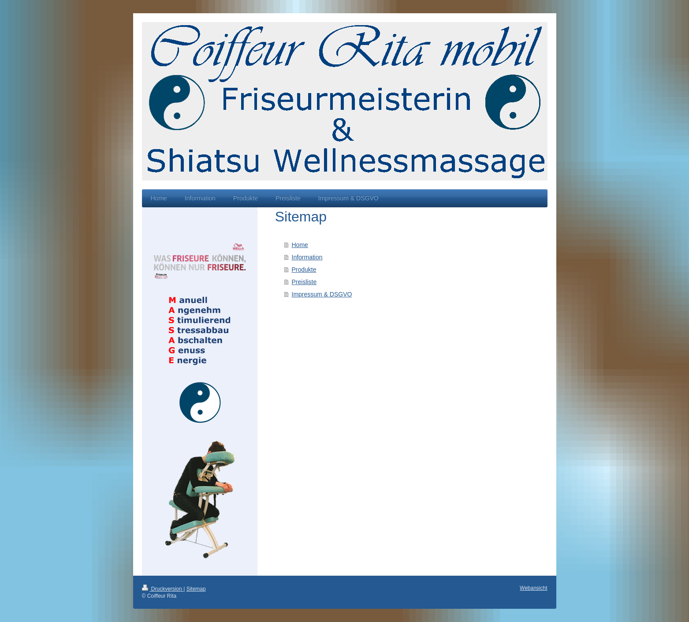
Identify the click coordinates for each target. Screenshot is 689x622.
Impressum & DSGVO (322, 294)
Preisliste (304, 281)
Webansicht (533, 588)
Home (300, 244)
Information (307, 257)
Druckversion (163, 589)
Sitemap (196, 589)
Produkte (304, 269)
